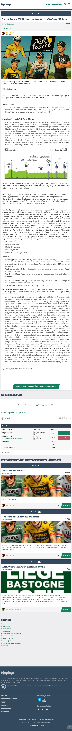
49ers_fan (8, 418)
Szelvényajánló (7, 641)
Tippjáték (5, 646)
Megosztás (7, 28)
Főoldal (4, 695)
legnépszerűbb (20, 413)
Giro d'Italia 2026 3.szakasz (13, 470)
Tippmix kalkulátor (9, 699)
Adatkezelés (32, 719)
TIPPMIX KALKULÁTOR (54, 4)
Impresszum (22, 719)
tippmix (5, 624)
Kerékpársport (9, 24)
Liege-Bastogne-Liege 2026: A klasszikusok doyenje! (23, 566)
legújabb (11, 413)
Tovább (66, 505)
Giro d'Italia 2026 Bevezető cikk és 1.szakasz (20, 516)
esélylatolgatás (7, 629)
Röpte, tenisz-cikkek (8, 636)
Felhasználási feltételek (46, 719)
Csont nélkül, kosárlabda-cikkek (12, 643)
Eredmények (6, 708)
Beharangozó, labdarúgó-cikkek (12, 633)
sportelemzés (6, 631)
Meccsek (4, 705)
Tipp (68, 23)
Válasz (6, 452)
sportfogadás (6, 626)
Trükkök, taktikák (8, 638)
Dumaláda (5, 712)
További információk (53, 686)
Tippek (3, 702)
